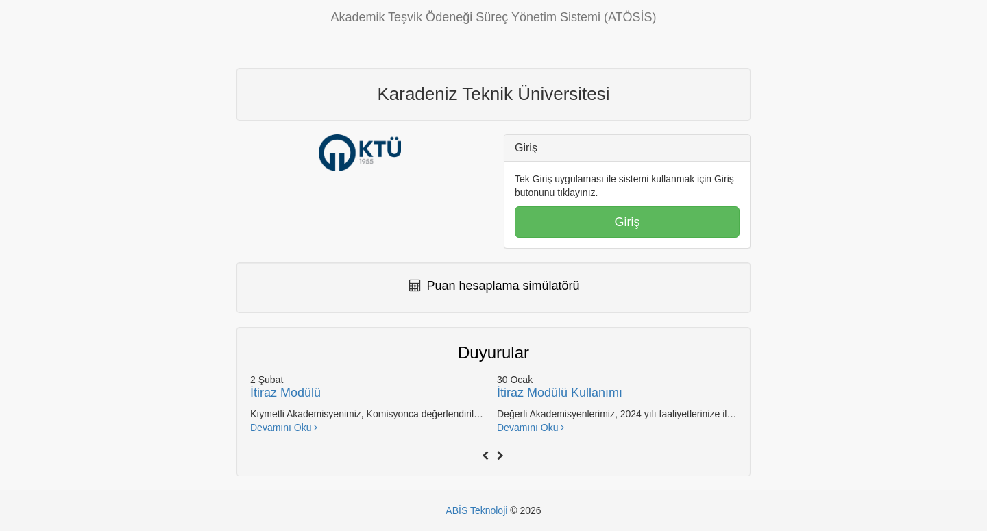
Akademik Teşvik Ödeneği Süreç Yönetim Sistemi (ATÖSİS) (493, 17)
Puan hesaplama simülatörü (503, 286)
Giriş (627, 222)
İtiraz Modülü (285, 392)
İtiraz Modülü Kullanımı (559, 392)
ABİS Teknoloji (476, 510)
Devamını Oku (283, 427)
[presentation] (486, 454)
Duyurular (493, 352)
